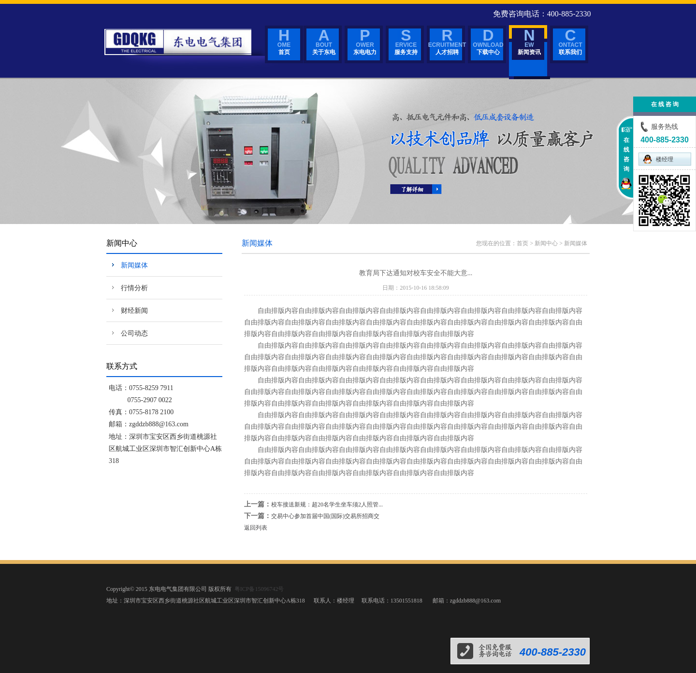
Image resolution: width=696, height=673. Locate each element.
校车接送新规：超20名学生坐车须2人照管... (327, 504)
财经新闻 (134, 310)
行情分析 (134, 288)
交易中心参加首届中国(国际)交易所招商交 (325, 516)
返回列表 (255, 527)
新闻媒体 (134, 265)
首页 (522, 243)
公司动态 (134, 333)
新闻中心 (546, 243)
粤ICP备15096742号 (259, 589)
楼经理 (657, 159)
